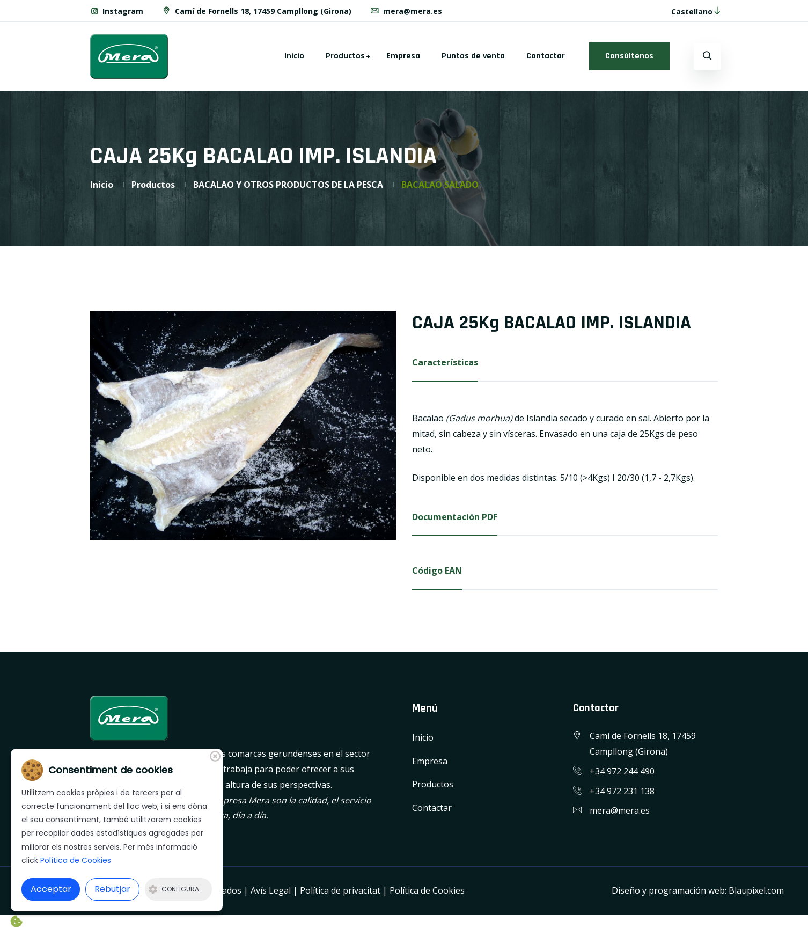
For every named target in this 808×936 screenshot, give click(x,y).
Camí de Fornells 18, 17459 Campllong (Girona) (256, 11)
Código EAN (437, 570)
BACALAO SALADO (440, 185)
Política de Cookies (427, 890)
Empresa (403, 56)
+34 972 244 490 (622, 771)
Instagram (116, 11)
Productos (345, 56)
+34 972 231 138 (622, 791)
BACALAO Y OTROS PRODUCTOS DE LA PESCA (288, 185)
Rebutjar (112, 889)
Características (445, 362)
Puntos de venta (473, 56)
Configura (174, 889)
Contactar (545, 56)
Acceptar (51, 889)
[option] (243, 425)
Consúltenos (629, 56)
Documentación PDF (454, 517)
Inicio (294, 56)
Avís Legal (271, 890)
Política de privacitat (340, 890)
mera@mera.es (406, 11)
